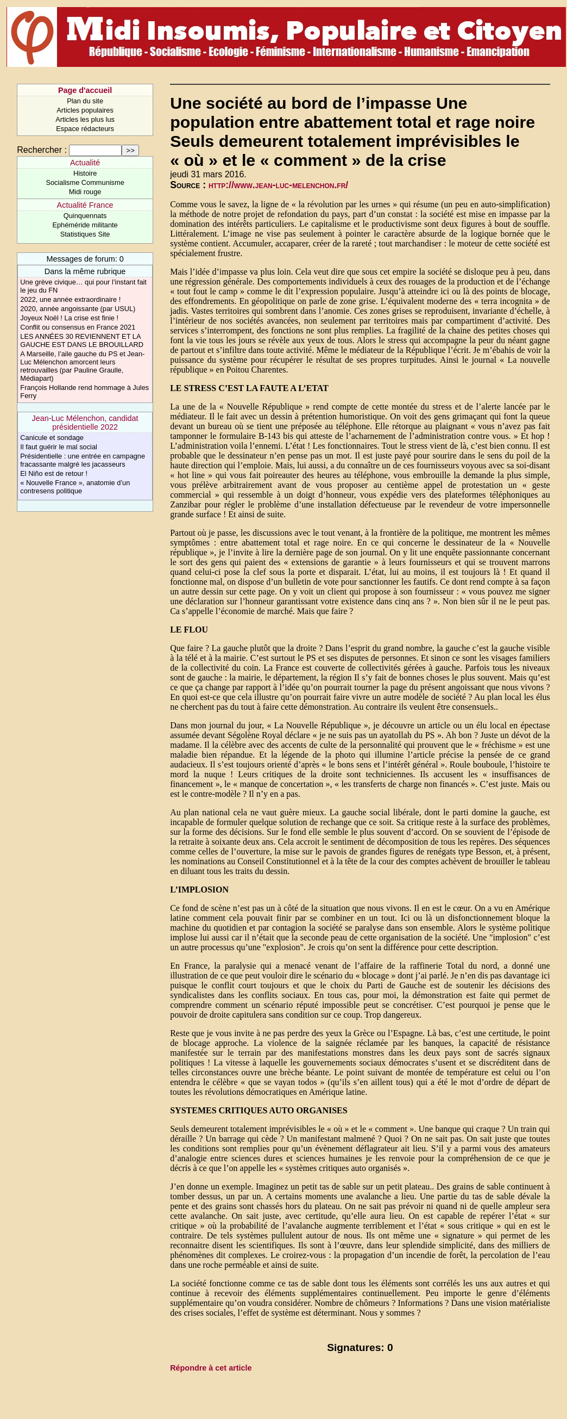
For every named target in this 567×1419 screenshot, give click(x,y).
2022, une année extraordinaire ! (70, 299)
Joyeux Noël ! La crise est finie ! (69, 318)
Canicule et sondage (52, 437)
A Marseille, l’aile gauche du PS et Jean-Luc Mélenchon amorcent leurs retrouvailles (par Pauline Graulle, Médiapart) (82, 366)
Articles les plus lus (85, 119)
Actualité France (85, 205)
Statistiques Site (85, 234)
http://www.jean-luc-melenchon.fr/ (278, 184)
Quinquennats (85, 216)
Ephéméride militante (84, 225)
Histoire (85, 173)
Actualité (85, 162)
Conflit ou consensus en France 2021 (77, 327)
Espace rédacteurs (85, 129)
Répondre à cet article (210, 1368)
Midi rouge (85, 192)
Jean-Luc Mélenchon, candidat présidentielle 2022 (85, 422)
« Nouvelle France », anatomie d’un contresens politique (75, 487)
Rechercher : (42, 149)
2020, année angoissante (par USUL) (77, 309)
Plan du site (85, 101)
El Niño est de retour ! (53, 473)
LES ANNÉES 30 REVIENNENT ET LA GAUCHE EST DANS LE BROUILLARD (81, 340)
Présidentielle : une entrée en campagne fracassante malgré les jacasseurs (82, 460)
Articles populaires (85, 110)
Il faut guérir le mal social (58, 447)
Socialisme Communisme (85, 182)
